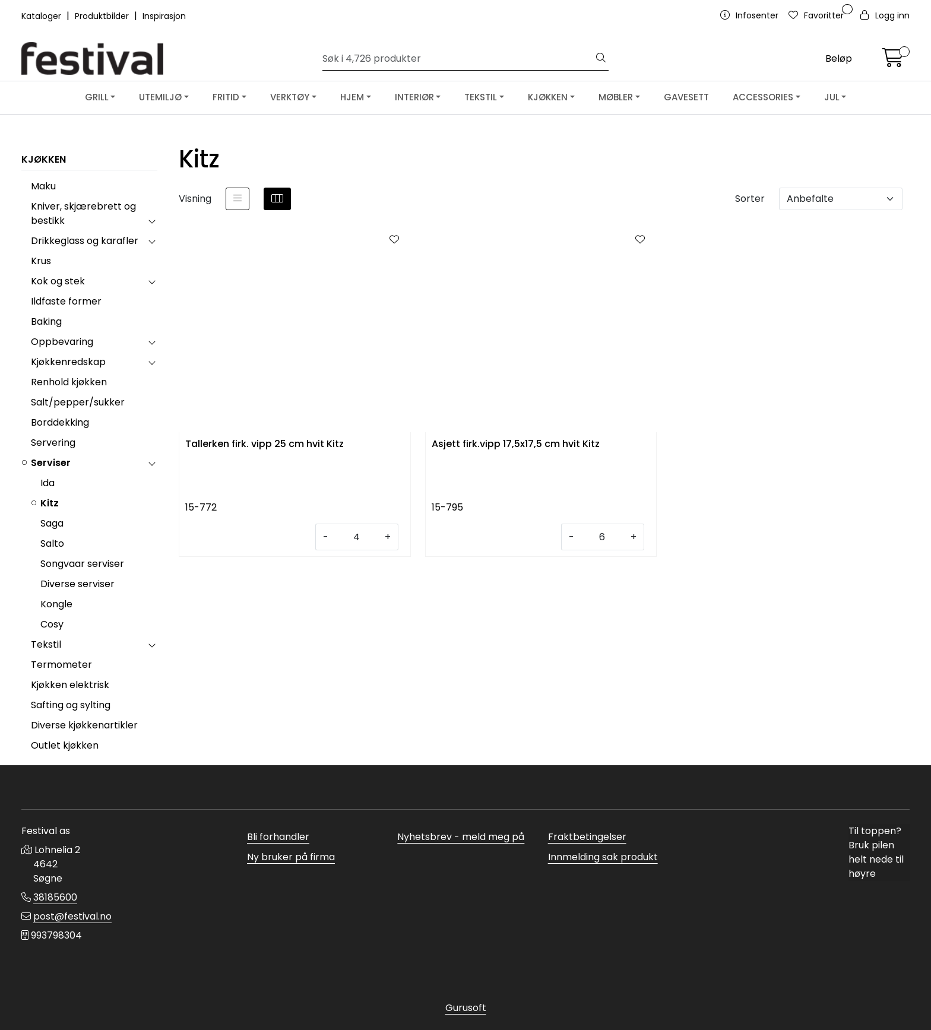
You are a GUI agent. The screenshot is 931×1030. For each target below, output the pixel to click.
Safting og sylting (70, 705)
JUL (832, 97)
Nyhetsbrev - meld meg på (460, 837)
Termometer (61, 664)
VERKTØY (289, 97)
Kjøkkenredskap (68, 362)
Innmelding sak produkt (603, 857)
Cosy (52, 624)
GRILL (97, 97)
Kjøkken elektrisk (70, 685)
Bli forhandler (278, 837)
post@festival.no (72, 916)
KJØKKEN (548, 97)
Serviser (51, 463)
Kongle (56, 604)
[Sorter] (840, 199)
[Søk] (458, 59)
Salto (52, 543)
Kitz (49, 503)
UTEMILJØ (160, 97)
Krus (41, 261)
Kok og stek (58, 281)
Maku (43, 186)
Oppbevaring (62, 341)
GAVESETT (686, 97)
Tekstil (46, 644)
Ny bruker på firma (291, 857)
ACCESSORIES (763, 97)
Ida (47, 483)
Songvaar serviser (82, 564)
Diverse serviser (77, 584)
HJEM (352, 97)
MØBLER (615, 97)
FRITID (226, 97)
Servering (53, 442)
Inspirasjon (164, 16)
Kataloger (42, 16)
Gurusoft (465, 1008)
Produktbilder (103, 16)
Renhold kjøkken (69, 382)
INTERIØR (414, 97)
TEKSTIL (480, 97)
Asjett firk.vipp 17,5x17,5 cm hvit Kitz (516, 444)
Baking (46, 321)
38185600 (55, 897)
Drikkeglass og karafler (84, 241)
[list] (237, 199)
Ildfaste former (66, 301)
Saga (52, 523)
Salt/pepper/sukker (78, 402)
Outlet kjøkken (65, 745)
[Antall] (356, 537)
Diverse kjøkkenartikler (84, 725)
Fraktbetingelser (587, 837)
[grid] (277, 199)
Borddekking (60, 422)
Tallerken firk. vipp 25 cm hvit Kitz (264, 444)
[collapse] (151, 221)
